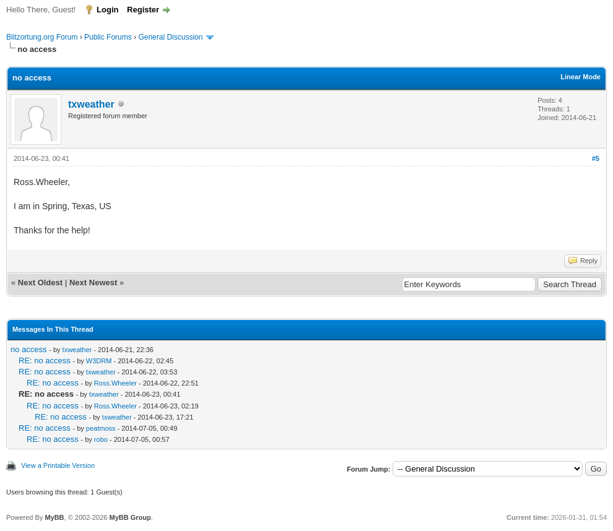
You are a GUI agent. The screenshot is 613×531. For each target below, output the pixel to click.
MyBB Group (129, 517)
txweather (91, 104)
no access (29, 349)
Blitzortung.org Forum (41, 37)
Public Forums (108, 37)
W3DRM (99, 361)
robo (101, 439)
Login (107, 9)
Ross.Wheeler (115, 383)
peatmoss (101, 428)
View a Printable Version (58, 465)
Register (143, 9)
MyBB (54, 517)
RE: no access (45, 360)
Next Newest (93, 282)
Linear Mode (580, 76)
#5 (595, 158)
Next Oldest (40, 282)
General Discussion (170, 37)
